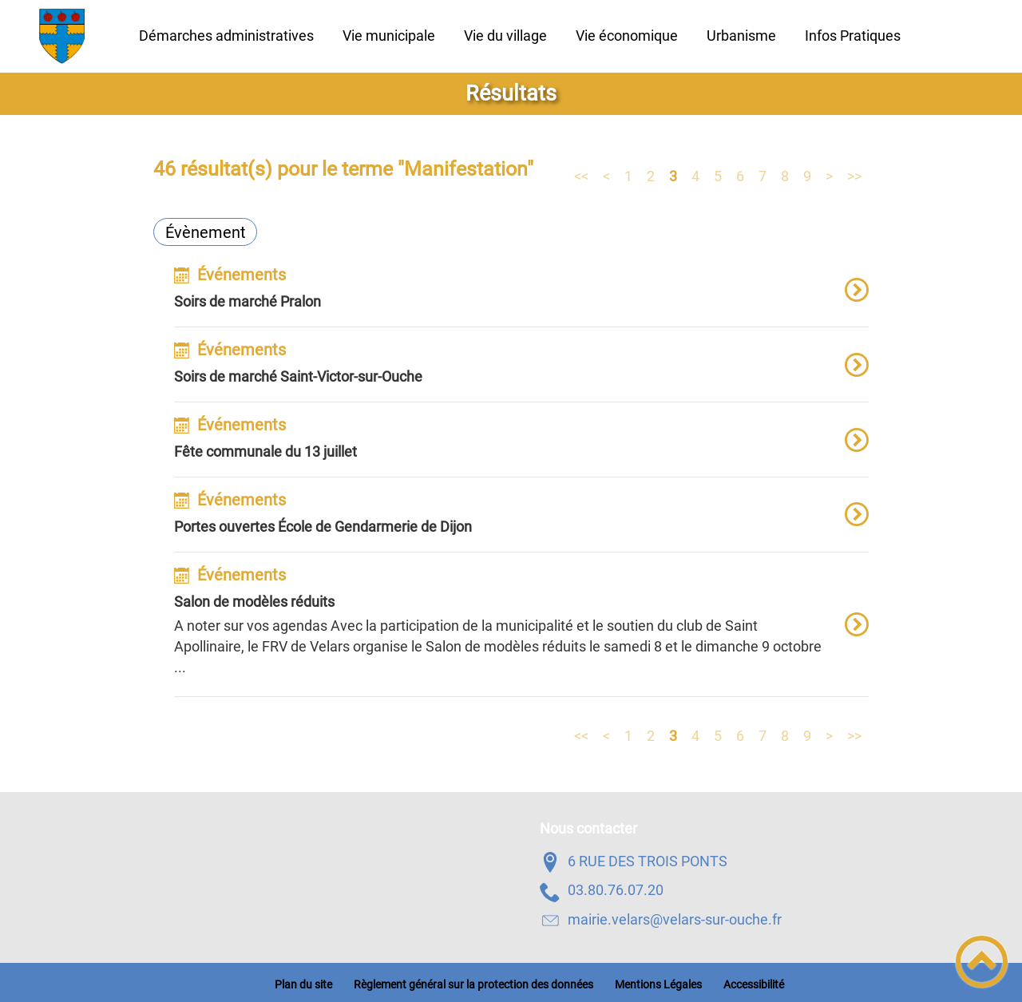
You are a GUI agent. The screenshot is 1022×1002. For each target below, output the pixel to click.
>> (854, 175)
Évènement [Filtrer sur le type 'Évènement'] (205, 232)
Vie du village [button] (505, 35)
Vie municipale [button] (389, 35)
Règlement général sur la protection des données (473, 984)
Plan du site (303, 984)
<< (581, 175)
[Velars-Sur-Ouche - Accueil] (62, 36)
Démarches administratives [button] (226, 35)
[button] (982, 962)
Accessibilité (753, 984)
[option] (521, 297)
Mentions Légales (658, 984)
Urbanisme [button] (741, 35)
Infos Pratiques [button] (853, 35)
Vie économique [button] (627, 35)
